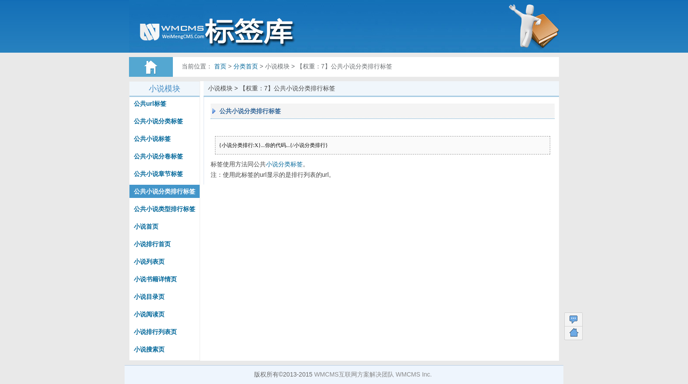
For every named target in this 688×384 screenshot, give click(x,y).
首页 (220, 66)
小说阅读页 (149, 314)
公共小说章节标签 (158, 173)
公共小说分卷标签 (158, 156)
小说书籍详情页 (155, 279)
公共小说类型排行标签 (164, 208)
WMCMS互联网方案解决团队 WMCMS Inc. (373, 374)
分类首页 (245, 66)
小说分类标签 (284, 164)
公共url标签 (150, 103)
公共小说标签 (152, 138)
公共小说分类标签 (158, 121)
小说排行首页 (152, 244)
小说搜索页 (149, 349)
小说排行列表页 (155, 331)
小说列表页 (149, 261)
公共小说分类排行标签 (164, 191)
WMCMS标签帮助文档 (227, 31)
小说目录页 (149, 296)
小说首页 (146, 226)
